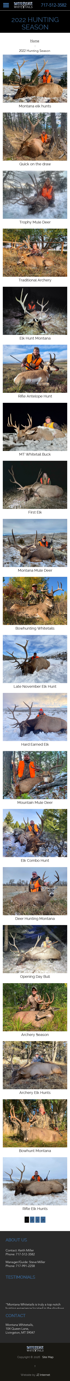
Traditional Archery (35, 280)
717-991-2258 (25, 1266)
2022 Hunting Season (34, 51)
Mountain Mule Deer (35, 802)
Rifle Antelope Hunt (35, 396)
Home (34, 41)
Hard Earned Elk (35, 744)
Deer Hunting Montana (35, 918)
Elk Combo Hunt (35, 860)
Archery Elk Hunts (35, 1092)
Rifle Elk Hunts (35, 1208)
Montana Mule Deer (35, 570)
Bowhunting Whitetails (35, 628)
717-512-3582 (25, 1254)
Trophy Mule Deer (35, 222)
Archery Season (35, 1034)
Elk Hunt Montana (35, 338)
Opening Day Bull (35, 976)
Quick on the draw (35, 164)
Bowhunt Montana (35, 1150)
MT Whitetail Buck (35, 454)
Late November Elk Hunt (35, 686)
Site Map (47, 1357)
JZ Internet (43, 1375)
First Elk (35, 512)
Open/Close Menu (6, 5)
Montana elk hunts (35, 106)
